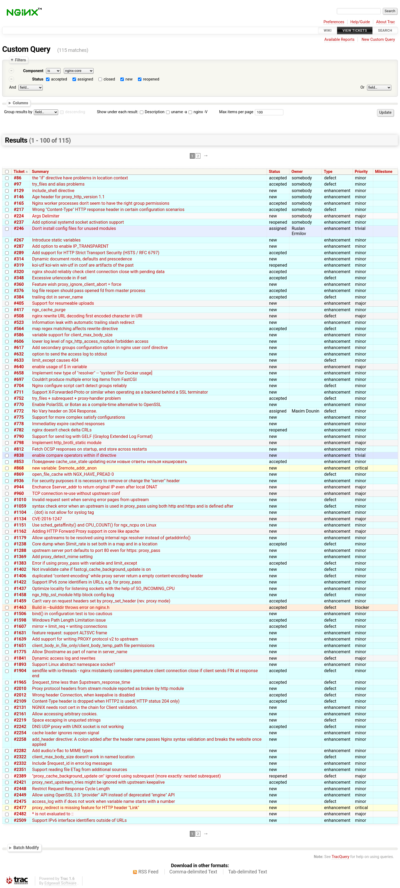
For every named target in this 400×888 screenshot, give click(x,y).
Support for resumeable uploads (63, 303)
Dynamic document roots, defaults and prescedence (82, 259)
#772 (19, 411)
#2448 (20, 788)
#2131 (20, 707)
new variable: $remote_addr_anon (64, 468)
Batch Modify (26, 847)
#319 (19, 265)
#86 (17, 177)
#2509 (20, 820)
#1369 (20, 556)
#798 (19, 442)
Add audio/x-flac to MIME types (62, 750)
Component (33, 71)
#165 (19, 203)
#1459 (20, 601)
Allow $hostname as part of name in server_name (79, 651)
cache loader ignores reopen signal (65, 732)
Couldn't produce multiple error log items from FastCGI (84, 379)
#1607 (20, 626)
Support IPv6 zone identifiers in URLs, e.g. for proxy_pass (86, 582)
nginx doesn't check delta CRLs (62, 430)
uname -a (176, 112)
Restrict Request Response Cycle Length (71, 788)
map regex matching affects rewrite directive (75, 328)
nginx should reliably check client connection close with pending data (98, 271)
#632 (19, 354)
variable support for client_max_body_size (72, 334)
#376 (19, 290)
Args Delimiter (45, 216)
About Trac (385, 22)
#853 (19, 461)
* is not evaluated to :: (53, 813)
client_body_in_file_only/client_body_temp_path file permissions (93, 645)
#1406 (20, 575)
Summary (40, 171)
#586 (19, 334)
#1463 (20, 607)
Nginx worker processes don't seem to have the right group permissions (100, 203)
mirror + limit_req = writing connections (69, 626)
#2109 (20, 701)
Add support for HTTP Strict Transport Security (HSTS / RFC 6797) (95, 252)
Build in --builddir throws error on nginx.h (71, 607)
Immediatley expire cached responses (68, 423)
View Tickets (355, 30)
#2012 (20, 695)
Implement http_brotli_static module (66, 442)
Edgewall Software (60, 883)
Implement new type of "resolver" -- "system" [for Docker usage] (92, 373)
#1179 (20, 537)
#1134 (20, 518)
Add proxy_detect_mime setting (62, 556)
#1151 (20, 525)
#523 (19, 322)
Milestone (383, 171)
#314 (19, 259)
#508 (19, 316)
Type (328, 171)
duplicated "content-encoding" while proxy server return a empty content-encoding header (117, 575)
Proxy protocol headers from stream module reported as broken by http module (108, 688)
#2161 (20, 713)
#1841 (20, 658)
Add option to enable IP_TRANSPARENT (70, 246)
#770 (19, 404)
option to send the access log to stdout (69, 354)
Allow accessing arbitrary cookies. (65, 713)
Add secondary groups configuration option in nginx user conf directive (100, 347)
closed (109, 79)
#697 (19, 379)
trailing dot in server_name (57, 297)
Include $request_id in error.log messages (72, 763)
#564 (19, 328)
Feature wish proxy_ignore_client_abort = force (76, 284)
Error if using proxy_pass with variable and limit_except (84, 563)
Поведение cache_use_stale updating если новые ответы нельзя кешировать (109, 461)
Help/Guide (360, 22)
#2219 (20, 720)
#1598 (20, 620)
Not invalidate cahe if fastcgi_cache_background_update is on (91, 569)
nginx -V (198, 112)
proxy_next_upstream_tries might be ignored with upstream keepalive (98, 782)
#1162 (20, 531)
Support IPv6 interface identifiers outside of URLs (79, 820)
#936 (19, 480)
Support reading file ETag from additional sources (79, 769)
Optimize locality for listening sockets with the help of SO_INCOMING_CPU (103, 588)
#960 (19, 493)
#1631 (20, 632)
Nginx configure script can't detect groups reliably (79, 385)
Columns (20, 102)
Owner (297, 171)
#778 (19, 423)
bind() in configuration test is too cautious (72, 613)
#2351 (20, 769)
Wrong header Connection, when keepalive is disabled (83, 695)
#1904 (20, 670)
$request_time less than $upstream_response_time (81, 682)
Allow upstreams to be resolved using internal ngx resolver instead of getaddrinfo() (111, 537)
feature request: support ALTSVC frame (69, 632)
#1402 (20, 569)
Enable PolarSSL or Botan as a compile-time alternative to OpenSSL (96, 404)
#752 (19, 398)
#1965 (20, 682)
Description (152, 112)
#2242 (20, 726)
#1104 (20, 512)
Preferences (333, 22)
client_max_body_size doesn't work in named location (83, 756)
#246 (19, 228)
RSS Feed (148, 871)
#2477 (20, 807)
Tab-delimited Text (247, 871)
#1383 (20, 563)
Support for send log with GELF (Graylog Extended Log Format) (92, 436)
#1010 (20, 499)
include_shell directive (53, 190)
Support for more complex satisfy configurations (78, 417)
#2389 (20, 776)
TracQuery (340, 857)
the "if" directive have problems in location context (80, 177)
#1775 (20, 651)
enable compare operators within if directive (74, 455)
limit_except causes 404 (55, 360)
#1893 (20, 664)
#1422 (20, 582)
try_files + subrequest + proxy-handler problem (76, 398)
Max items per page (236, 112)
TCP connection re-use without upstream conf (76, 493)
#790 (19, 436)
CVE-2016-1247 (47, 518)
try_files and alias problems (58, 184)
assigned (85, 79)
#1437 (20, 588)
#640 (19, 366)
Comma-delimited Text (193, 871)
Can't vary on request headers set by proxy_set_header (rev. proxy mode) (101, 601)
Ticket (19, 171)
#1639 (20, 639)
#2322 (20, 756)
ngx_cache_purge (49, 309)
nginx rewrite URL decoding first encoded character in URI (87, 316)
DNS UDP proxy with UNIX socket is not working (78, 726)
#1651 (20, 645)
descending (75, 112)
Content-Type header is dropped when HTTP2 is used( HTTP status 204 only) (106, 701)
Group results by (18, 112)
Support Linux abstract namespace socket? (73, 664)
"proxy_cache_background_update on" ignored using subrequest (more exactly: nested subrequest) (126, 776)
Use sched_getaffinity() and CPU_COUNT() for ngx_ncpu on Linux (94, 525)
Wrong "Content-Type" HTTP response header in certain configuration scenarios (108, 209)
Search (385, 30)
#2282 (20, 750)
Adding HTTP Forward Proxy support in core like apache (85, 531)
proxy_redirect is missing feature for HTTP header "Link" (85, 807)
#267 (19, 240)
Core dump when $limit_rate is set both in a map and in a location (94, 544)
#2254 (20, 732)
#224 (19, 216)
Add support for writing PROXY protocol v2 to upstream (85, 639)
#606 (19, 341)
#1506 (20, 613)
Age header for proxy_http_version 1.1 (68, 196)
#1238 (20, 544)
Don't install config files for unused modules (74, 228)
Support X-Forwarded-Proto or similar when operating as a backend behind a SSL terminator (120, 392)
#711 (19, 392)
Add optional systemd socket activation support (78, 222)
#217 (19, 209)
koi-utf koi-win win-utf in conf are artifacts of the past (83, 265)
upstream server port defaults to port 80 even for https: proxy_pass (96, 550)
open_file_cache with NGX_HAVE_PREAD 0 (73, 474)
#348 (19, 277)
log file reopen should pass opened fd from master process (88, 290)
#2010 (20, 688)
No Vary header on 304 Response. (64, 411)
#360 (19, 284)
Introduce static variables (56, 240)
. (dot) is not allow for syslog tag (63, 512)
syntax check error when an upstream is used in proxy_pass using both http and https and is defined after (132, 506)
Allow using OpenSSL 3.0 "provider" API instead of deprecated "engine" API (103, 794)
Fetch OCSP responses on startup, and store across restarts (89, 449)
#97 (17, 184)
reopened (151, 79)
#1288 (20, 550)
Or (363, 87)
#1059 (20, 506)
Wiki (328, 30)
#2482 (20, 813)
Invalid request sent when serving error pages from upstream (90, 499)
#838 (19, 455)
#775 (19, 417)
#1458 (20, 594)
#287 (19, 246)
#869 (19, 474)
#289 (19, 252)
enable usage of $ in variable (59, 366)
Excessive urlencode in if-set (59, 277)
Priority (361, 171)
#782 (19, 430)
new (129, 79)
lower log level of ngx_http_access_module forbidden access (90, 341)
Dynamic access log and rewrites (63, 658)
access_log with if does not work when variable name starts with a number (103, 801)
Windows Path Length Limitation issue (69, 620)
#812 (19, 449)
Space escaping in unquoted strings (66, 720)
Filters (20, 60)
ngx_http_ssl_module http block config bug (73, 594)
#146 (19, 196)
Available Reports (339, 39)
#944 (19, 487)
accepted (59, 79)
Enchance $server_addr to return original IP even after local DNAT (94, 487)
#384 (19, 297)
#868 (19, 468)
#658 (19, 373)
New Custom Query (378, 39)
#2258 (20, 739)
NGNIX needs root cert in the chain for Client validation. (85, 707)
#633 (19, 360)
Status (38, 79)
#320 (19, 271)
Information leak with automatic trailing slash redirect (83, 322)
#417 (19, 309)
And (12, 87)
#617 (19, 347)
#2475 (20, 801)
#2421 (20, 782)
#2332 (20, 763)
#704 (19, 385)
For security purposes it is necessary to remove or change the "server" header (106, 480)
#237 (19, 222)
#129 (19, 190)
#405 (19, 303)
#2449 (20, 794)
